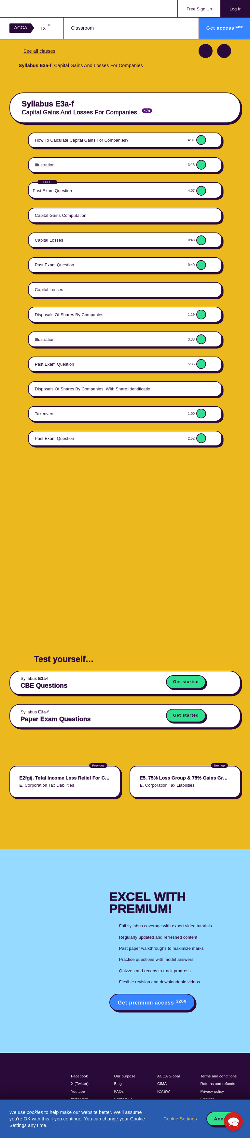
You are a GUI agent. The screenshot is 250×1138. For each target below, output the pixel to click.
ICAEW (163, 1091)
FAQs (119, 1091)
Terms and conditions (218, 1076)
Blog (118, 1084)
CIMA (162, 1084)
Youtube (78, 1091)
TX (45, 28)
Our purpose (125, 1076)
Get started (186, 681)
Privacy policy (212, 1091)
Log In (235, 9)
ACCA (20, 27)
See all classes (39, 51)
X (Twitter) (80, 1084)
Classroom (82, 28)
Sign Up (199, 9)
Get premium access (152, 1002)
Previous (206, 51)
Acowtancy (35, 8)
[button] (233, 1121)
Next (224, 51)
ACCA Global (168, 1076)
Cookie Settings (180, 1118)
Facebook (79, 1076)
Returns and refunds (217, 1084)
